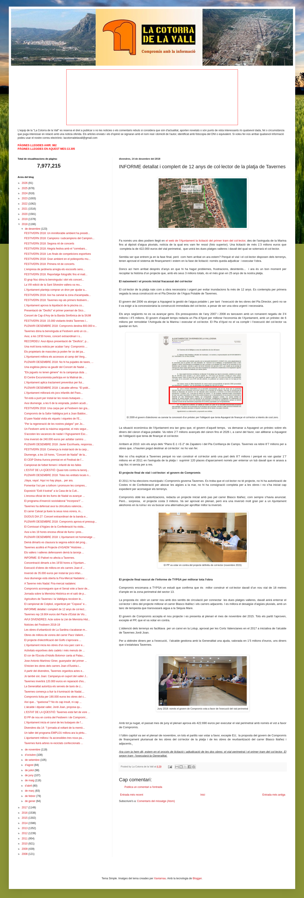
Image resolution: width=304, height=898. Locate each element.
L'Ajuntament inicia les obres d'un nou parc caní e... (54, 645)
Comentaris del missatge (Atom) (156, 801)
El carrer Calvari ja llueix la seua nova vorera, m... (53, 511)
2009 (25, 848)
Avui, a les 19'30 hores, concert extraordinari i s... (53, 336)
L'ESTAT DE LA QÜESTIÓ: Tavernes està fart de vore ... (57, 712)
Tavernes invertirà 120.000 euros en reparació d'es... (55, 681)
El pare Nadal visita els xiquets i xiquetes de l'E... (53, 418)
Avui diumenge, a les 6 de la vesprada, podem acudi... (56, 403)
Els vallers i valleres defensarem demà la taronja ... (54, 552)
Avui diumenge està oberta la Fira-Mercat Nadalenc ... (55, 578)
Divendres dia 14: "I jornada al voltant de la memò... (54, 727)
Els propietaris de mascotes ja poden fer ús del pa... (54, 351)
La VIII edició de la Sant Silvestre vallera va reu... (53, 284)
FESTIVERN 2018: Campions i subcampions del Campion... (59, 238)
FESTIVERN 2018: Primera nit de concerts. (49, 264)
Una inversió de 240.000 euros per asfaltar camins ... (55, 439)
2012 (25, 833)
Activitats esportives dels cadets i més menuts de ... (54, 650)
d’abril (29, 785)
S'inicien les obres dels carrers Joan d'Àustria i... (52, 665)
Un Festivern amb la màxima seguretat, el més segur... (56, 429)
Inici (202, 794)
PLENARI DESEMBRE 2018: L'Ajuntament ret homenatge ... (59, 537)
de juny (29, 775)
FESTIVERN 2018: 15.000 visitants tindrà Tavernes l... (56, 320)
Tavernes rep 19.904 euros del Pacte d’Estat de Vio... (55, 614)
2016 (25, 812)
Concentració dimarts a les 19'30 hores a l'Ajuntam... (55, 562)
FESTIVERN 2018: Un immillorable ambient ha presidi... (57, 233)
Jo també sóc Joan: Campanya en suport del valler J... (56, 676)
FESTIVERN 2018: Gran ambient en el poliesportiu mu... (57, 259)
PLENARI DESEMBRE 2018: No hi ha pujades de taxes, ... (58, 362)
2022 (25, 203)
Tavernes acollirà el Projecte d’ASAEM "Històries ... (54, 547)
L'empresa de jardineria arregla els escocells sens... (54, 269)
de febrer (30, 796)
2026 (25, 183)
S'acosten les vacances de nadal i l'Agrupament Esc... (55, 434)
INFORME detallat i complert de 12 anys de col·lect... (55, 609)
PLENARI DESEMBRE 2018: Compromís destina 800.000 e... (60, 325)
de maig (30, 780)
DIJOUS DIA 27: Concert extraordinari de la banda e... (56, 516)
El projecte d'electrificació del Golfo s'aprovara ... (52, 640)
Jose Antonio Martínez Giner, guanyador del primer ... (55, 660)
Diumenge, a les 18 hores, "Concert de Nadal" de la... (55, 454)
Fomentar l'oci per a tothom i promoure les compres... (55, 485)
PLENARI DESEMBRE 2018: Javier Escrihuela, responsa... (59, 444)
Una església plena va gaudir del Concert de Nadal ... (55, 367)
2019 (25, 219)
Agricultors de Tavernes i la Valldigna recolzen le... (53, 599)
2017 (25, 807)
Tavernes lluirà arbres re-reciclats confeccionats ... (53, 743)
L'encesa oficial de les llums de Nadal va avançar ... (54, 495)
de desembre (33, 228)
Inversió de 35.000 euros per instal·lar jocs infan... (53, 573)
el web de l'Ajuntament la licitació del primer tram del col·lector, (206, 240)
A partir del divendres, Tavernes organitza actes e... (54, 671)
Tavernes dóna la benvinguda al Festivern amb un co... (56, 331)
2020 (25, 214)
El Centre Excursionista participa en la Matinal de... (54, 377)
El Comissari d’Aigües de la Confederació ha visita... (54, 526)
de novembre (33, 749)
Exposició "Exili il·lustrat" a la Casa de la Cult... (51, 490)
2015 (25, 817)
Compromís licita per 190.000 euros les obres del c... (55, 696)
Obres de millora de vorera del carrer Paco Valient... (54, 635)
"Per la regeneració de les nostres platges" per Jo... (54, 423)
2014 (25, 823)
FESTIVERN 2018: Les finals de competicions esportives (57, 253)
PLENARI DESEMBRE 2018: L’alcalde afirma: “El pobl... (57, 387)
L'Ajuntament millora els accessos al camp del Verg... (55, 356)
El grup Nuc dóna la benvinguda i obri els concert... (54, 279)
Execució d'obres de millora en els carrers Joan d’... (54, 567)
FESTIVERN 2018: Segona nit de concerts (49, 243)
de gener (30, 801)
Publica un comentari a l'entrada (143, 787)
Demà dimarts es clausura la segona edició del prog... (55, 542)
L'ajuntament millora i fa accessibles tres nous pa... (54, 737)
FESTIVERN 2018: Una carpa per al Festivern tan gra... (56, 408)
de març (30, 790)
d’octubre (31, 754)
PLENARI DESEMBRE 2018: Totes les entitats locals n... (57, 475)
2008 (25, 854)
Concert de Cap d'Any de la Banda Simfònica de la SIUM (57, 315)
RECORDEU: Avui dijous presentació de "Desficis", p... (56, 341)
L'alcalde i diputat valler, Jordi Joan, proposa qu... (53, 707)
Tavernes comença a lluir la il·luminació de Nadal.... (54, 691)
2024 (25, 193)
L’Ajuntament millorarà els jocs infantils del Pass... (53, 392)
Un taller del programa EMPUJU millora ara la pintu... (55, 732)
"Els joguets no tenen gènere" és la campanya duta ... (55, 372)
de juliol (30, 770)
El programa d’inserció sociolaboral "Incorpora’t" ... (53, 501)
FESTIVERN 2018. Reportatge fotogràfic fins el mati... (55, 274)
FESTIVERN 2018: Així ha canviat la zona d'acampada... (57, 295)
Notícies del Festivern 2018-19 (42, 624)
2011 (25, 838)
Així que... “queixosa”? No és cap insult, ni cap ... (53, 702)
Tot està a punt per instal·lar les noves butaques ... (53, 398)
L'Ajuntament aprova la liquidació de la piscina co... (54, 305)
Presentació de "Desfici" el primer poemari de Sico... (54, 310)
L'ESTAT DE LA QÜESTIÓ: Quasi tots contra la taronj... (56, 470)
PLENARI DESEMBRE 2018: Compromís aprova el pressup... (60, 521)
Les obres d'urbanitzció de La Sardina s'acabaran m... (55, 629)
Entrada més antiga (273, 794)
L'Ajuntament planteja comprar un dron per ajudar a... (55, 289)
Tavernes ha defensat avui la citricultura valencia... (53, 506)
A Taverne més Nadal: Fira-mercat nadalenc (50, 583)
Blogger (197, 878)
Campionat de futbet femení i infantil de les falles (52, 465)
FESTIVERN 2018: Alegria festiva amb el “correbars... (55, 248)
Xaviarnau (160, 878)
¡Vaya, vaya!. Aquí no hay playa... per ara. (48, 480)
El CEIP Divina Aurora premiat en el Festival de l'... (54, 459)
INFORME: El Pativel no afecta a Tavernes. (49, 557)
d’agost (29, 765)
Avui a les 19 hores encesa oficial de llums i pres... (53, 532)
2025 (25, 188)
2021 (25, 208)
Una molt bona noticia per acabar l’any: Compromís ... (55, 346)
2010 (25, 843)
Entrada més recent (131, 794)
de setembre (32, 759)
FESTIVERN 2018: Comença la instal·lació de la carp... (56, 449)
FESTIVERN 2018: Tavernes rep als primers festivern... (56, 300)
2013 (25, 828)
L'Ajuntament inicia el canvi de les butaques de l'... (53, 722)
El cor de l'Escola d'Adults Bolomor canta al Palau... (54, 655)
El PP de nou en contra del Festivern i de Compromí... (55, 717)
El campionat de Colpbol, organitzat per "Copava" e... (55, 604)
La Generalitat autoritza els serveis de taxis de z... (53, 686)
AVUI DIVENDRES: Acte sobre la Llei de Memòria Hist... (57, 619)
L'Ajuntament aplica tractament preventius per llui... (54, 382)
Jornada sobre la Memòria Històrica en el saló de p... (55, 593)
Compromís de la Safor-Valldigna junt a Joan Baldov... (55, 413)
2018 (25, 224)
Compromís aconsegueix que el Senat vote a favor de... (56, 588)
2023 (25, 198)
